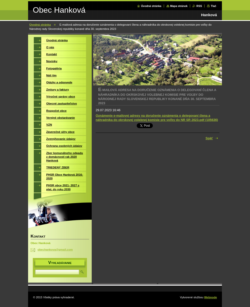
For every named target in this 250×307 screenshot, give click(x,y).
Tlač (213, 5)
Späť (209, 138)
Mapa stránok (179, 5)
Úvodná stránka (151, 5)
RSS (199, 5)
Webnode (210, 297)
